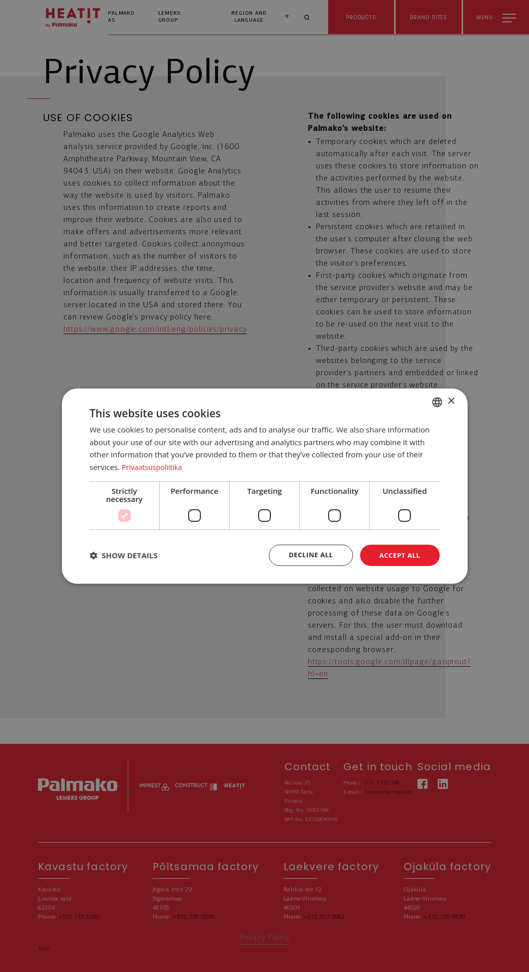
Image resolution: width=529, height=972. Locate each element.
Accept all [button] (398, 555)
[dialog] (265, 485)
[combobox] (437, 401)
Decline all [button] (307, 555)
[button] (124, 555)
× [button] (451, 401)
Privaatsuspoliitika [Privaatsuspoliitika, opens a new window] (154, 466)
